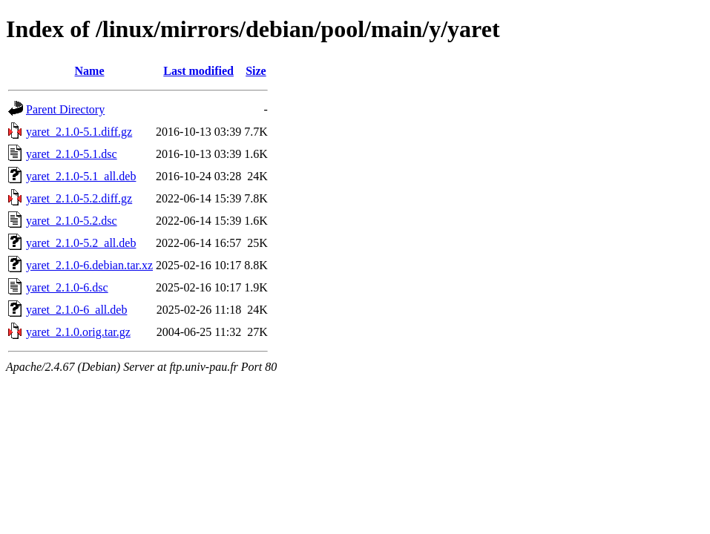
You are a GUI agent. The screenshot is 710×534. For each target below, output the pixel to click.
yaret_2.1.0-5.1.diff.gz (79, 131)
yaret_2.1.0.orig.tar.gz (78, 332)
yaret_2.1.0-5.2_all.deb (81, 243)
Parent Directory (65, 109)
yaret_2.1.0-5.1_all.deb (81, 176)
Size (256, 71)
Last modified (198, 71)
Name (90, 71)
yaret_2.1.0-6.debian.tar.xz (89, 265)
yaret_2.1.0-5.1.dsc (71, 154)
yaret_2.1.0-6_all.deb (76, 309)
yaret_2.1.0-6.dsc (67, 287)
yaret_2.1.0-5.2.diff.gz (79, 198)
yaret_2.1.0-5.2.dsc (71, 220)
